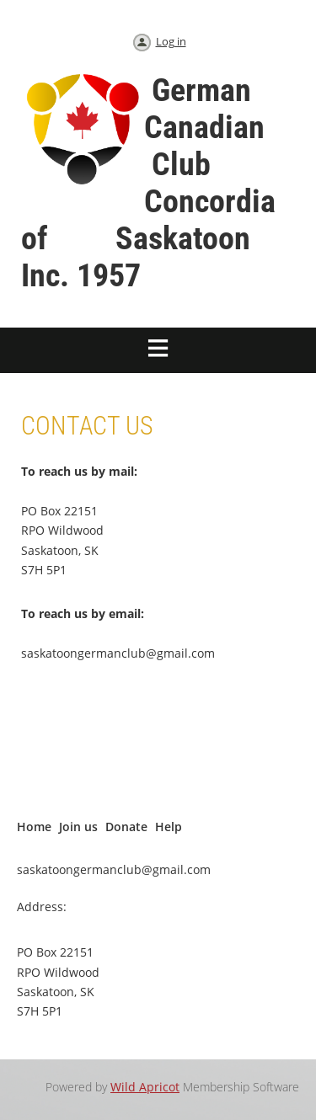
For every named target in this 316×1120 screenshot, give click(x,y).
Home (34, 827)
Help (168, 827)
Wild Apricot (144, 1087)
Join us (78, 827)
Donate (126, 827)
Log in (171, 41)
